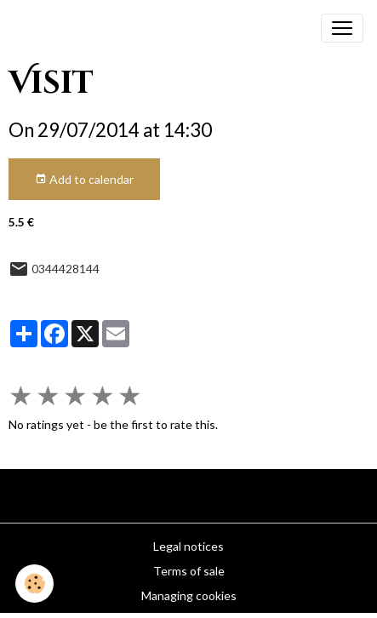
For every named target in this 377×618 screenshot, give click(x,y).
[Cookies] (34, 583)
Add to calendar (84, 179)
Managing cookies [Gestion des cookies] (189, 595)
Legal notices (188, 546)
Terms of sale (189, 571)
